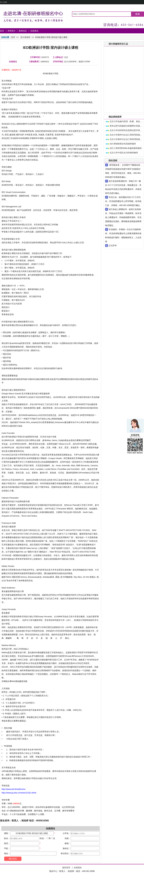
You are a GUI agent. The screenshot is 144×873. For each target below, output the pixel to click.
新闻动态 (23, 31)
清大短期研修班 (121, 55)
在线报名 (34, 31)
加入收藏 (3, 2)
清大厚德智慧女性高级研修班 (121, 144)
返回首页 (66, 867)
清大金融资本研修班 (123, 60)
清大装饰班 (25, 37)
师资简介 (12, 31)
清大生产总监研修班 (123, 92)
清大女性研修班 (121, 103)
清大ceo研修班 (120, 49)
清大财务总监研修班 (123, 81)
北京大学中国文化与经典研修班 (122, 152)
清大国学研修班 (121, 108)
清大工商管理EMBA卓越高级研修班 (124, 148)
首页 (2, 31)
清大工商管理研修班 (123, 71)
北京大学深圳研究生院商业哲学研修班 (125, 130)
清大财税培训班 (121, 97)
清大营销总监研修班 (123, 76)
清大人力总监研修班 (123, 87)
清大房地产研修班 (122, 65)
